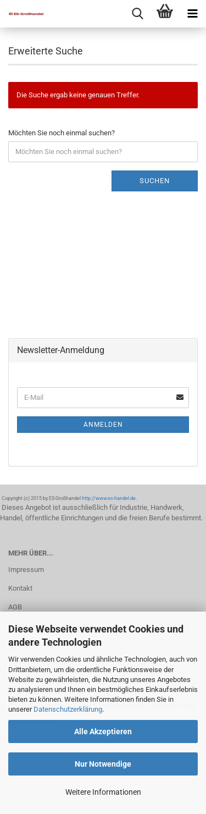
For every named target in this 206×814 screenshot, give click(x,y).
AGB (15, 607)
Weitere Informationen (103, 792)
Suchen (155, 181)
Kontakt (20, 588)
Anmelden (103, 424)
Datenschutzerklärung (68, 709)
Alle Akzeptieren (103, 731)
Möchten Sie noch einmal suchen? (61, 133)
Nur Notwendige (103, 764)
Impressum (26, 569)
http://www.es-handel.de (109, 498)
